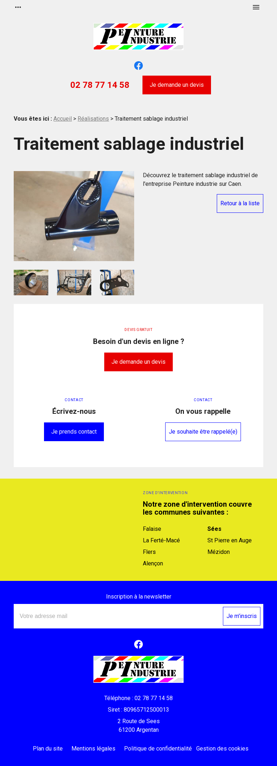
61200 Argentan (138, 725)
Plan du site (48, 748)
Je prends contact (74, 431)
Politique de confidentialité (158, 748)
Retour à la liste (240, 203)
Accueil (62, 118)
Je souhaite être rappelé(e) (203, 431)
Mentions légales (93, 748)
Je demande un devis (177, 84)
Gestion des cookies (222, 748)
